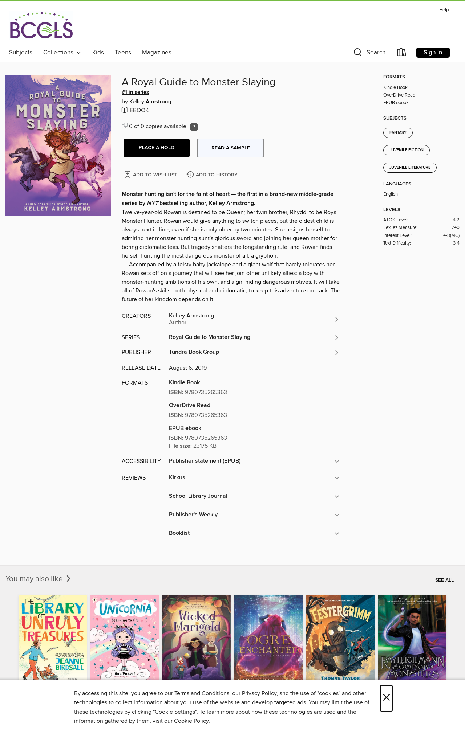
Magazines (156, 53)
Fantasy (398, 132)
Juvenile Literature (409, 167)
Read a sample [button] (230, 148)
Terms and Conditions (201, 693)
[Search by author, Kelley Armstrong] (254, 319)
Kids (98, 53)
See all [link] (444, 580)
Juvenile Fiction (406, 150)
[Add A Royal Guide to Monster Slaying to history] (212, 175)
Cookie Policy (191, 721)
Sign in (433, 53)
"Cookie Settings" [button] (175, 712)
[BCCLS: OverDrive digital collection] (41, 25)
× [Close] (386, 698)
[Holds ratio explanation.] (194, 127)
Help (444, 10)
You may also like (38, 579)
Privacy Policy (259, 693)
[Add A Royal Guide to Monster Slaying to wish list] (151, 174)
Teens (123, 53)
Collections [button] (62, 53)
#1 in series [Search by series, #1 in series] (135, 92)
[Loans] (402, 54)
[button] (369, 54)
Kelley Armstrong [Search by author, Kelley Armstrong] (150, 102)
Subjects (20, 53)
